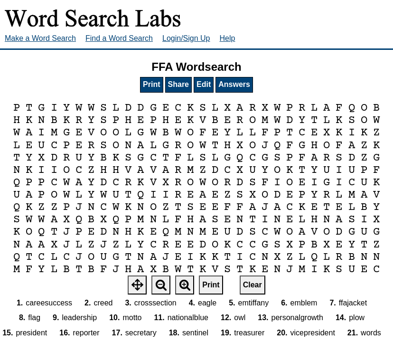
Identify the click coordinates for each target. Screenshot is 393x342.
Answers (234, 84)
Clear (252, 285)
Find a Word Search (119, 38)
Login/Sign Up (186, 38)
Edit (203, 84)
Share (178, 84)
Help (227, 38)
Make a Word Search (40, 38)
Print (151, 84)
